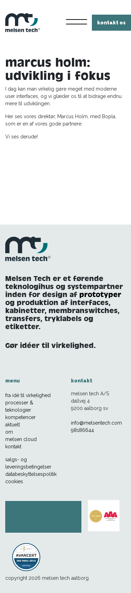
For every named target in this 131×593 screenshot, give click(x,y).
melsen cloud (21, 439)
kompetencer (20, 417)
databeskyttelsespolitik (31, 474)
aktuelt (12, 424)
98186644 (82, 430)
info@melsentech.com (96, 423)
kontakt (13, 446)
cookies (14, 481)
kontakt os (111, 22)
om (9, 432)
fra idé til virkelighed (28, 395)
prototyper (100, 294)
